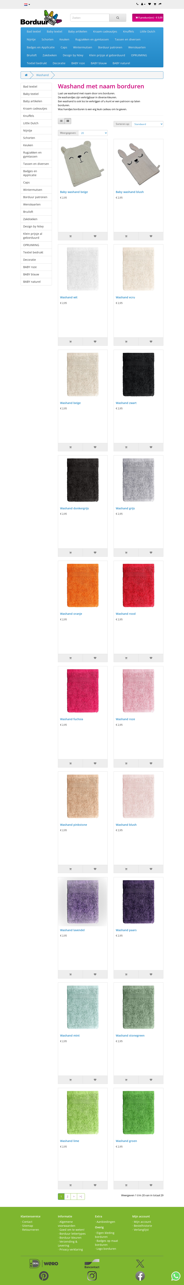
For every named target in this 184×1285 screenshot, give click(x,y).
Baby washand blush (130, 192)
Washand (42, 75)
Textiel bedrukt (37, 63)
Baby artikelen (77, 31)
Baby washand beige (74, 192)
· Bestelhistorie (142, 1226)
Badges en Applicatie (41, 47)
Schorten (48, 39)
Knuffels (128, 31)
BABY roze (78, 63)
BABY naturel (121, 63)
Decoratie (59, 63)
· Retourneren (30, 1230)
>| (81, 1196)
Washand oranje (71, 614)
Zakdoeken (50, 55)
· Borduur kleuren (69, 1237)
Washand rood (126, 614)
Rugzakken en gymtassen (92, 39)
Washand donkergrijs (74, 508)
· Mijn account (141, 1222)
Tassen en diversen (128, 39)
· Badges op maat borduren (106, 1243)
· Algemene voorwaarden (66, 1224)
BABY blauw (99, 63)
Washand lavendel (72, 930)
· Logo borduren (105, 1249)
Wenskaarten (137, 47)
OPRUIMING (139, 55)
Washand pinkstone (73, 825)
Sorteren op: (122, 124)
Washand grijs (125, 508)
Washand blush (126, 825)
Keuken (64, 39)
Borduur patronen (110, 47)
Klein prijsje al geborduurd (107, 55)
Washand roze (125, 719)
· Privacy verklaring (70, 1249)
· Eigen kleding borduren (104, 1235)
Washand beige (70, 403)
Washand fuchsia (71, 719)
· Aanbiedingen (105, 1222)
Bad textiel (34, 31)
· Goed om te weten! (71, 1230)
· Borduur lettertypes (72, 1233)
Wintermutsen (82, 47)
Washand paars (126, 930)
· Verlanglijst (140, 1230)
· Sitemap (27, 1226)
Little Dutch (147, 31)
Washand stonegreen (130, 1035)
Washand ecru (125, 297)
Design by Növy (73, 55)
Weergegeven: (68, 133)
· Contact (26, 1222)
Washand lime (69, 1141)
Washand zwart (126, 403)
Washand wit (69, 297)
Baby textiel (54, 31)
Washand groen (126, 1141)
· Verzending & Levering (67, 1243)
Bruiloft (32, 55)
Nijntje (31, 39)
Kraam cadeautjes (105, 31)
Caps (64, 47)
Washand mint (70, 1035)
